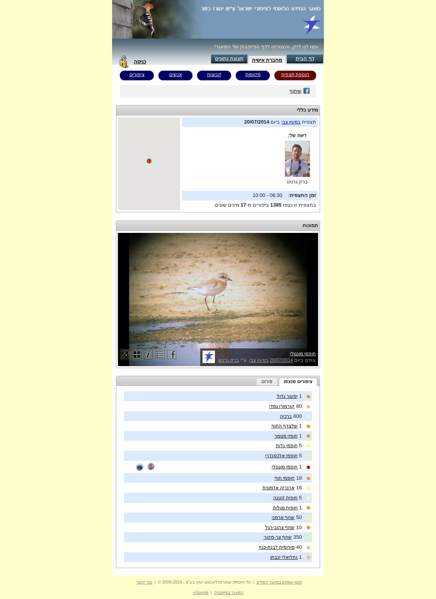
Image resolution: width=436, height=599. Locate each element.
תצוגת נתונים (229, 58)
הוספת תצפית (295, 74)
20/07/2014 (281, 360)
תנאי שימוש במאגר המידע (279, 582)
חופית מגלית (285, 508)
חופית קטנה (285, 498)
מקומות (253, 74)
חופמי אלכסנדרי (281, 455)
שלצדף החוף (284, 426)
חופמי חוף (284, 478)
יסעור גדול (287, 396)
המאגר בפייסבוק (229, 592)
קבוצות (214, 74)
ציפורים (137, 74)
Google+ (200, 592)
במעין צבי (290, 122)
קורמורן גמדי (282, 406)
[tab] (298, 382)
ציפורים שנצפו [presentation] (298, 381)
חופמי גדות (287, 445)
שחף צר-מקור (278, 537)
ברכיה (286, 416)
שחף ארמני (283, 517)
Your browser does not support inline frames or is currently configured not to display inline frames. (149, 163)
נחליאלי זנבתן (284, 557)
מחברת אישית (267, 60)
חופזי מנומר (286, 436)
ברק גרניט (297, 182)
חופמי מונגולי (303, 353)
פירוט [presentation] (266, 381)
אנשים (175, 74)
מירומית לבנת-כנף (277, 547)
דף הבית (305, 58)
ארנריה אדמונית (278, 487)
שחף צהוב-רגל (280, 527)
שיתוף (300, 91)
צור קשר (144, 582)
